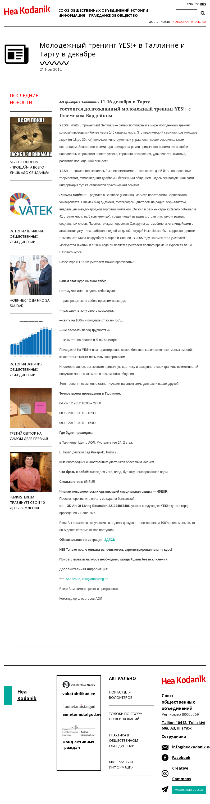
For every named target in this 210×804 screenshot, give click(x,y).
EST (196, 4)
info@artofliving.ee (95, 579)
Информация (71, 15)
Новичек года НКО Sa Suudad (31, 281)
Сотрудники (174, 736)
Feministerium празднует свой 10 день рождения (31, 481)
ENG (190, 4)
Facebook (181, 757)
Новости (74, 619)
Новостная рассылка (189, 22)
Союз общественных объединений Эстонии (103, 10)
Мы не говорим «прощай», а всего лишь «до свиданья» (31, 146)
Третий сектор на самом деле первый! (31, 414)
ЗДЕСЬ (109, 540)
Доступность (159, 22)
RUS (203, 4)
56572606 (73, 579)
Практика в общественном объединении (123, 740)
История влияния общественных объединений (31, 348)
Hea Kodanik (26, 695)
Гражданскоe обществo (113, 15)
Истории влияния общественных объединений (31, 215)
